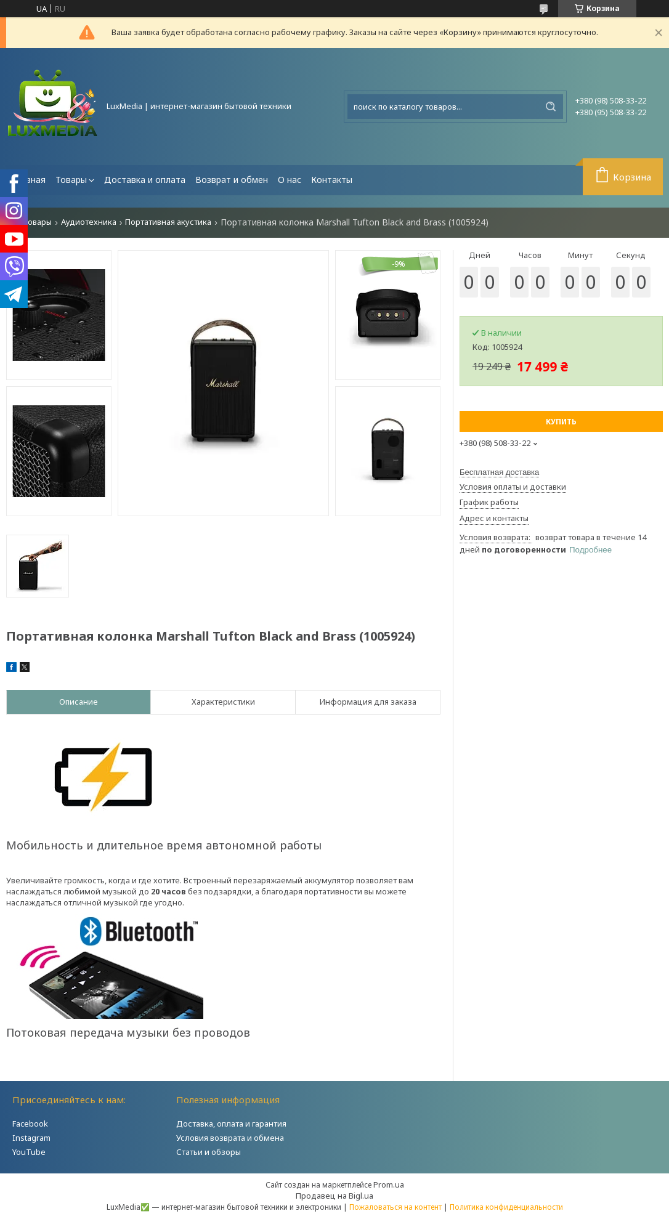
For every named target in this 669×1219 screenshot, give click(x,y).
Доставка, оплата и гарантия (231, 1123)
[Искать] (550, 106)
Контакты (331, 179)
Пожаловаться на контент (395, 1207)
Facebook (30, 1123)
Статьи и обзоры (208, 1151)
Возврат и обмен (231, 179)
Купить (561, 421)
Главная (28, 179)
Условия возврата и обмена (230, 1137)
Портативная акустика (168, 222)
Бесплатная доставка (499, 472)
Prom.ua (388, 1184)
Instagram (31, 1137)
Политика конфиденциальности (506, 1207)
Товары (71, 179)
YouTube (29, 1151)
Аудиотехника (88, 222)
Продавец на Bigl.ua (334, 1195)
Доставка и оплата (144, 179)
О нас (289, 179)
